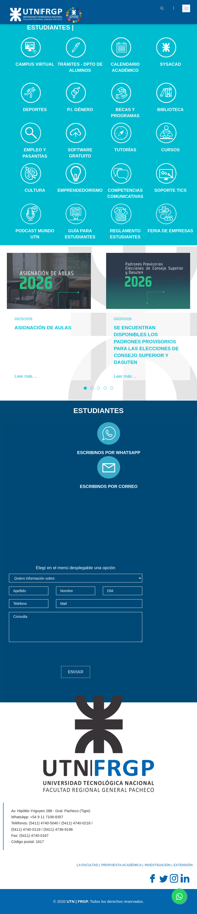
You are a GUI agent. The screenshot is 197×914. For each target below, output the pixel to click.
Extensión (183, 865)
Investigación (158, 865)
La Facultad (87, 865)
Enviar (75, 672)
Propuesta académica (121, 865)
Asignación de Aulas (43, 327)
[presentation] (47, 656)
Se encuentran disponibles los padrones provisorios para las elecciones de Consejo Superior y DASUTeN (146, 345)
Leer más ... (26, 376)
